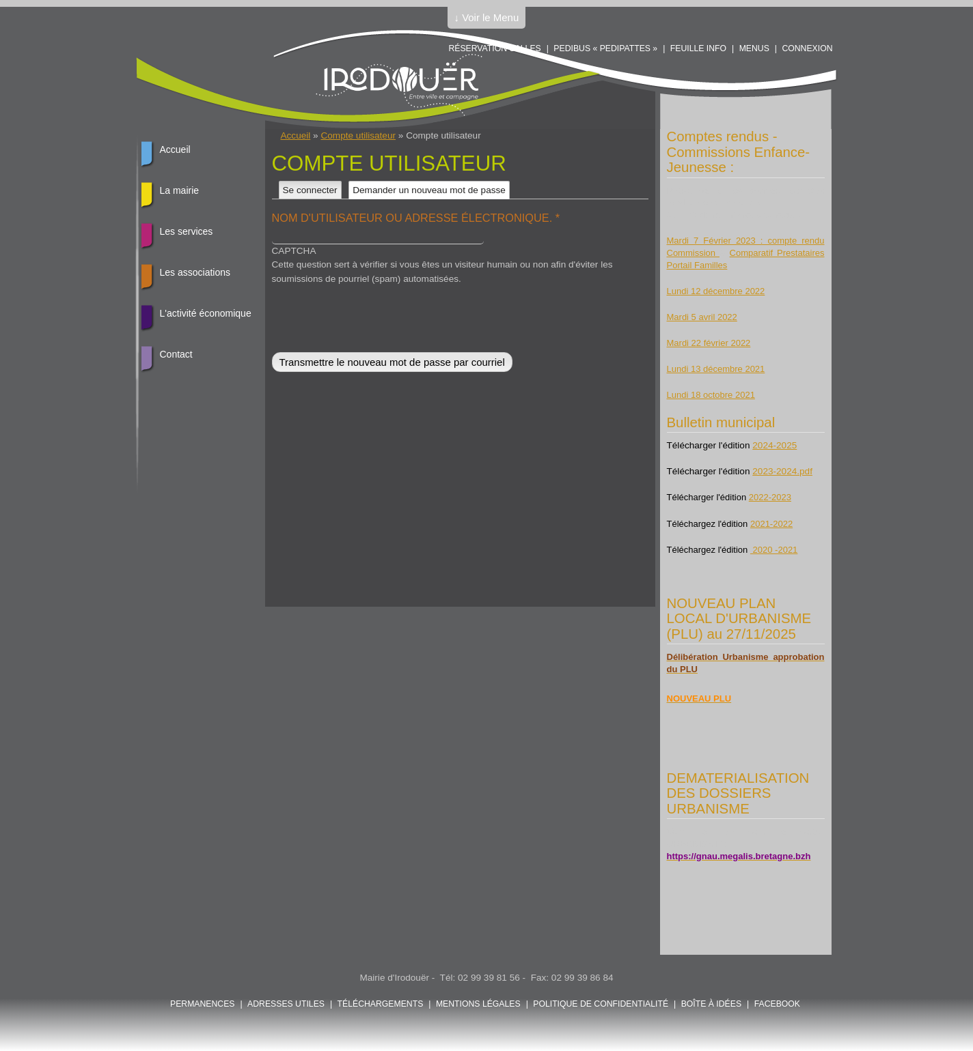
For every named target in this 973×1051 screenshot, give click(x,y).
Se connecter (310, 190)
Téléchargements (381, 1004)
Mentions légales (478, 1004)
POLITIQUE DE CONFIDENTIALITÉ (600, 1004)
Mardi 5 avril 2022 (702, 317)
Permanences (202, 1004)
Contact (176, 354)
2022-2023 (770, 497)
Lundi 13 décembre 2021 (716, 369)
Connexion (807, 48)
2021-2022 (771, 524)
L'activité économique (205, 313)
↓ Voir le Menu (486, 17)
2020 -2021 (773, 550)
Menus (754, 48)
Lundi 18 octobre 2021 (711, 395)
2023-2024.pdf (782, 471)
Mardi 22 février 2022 (709, 343)
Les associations (195, 272)
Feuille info (698, 48)
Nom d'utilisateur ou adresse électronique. (416, 218)
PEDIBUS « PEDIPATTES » (605, 48)
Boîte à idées (711, 1004)
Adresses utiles (286, 1004)
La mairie (180, 190)
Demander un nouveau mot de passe (431, 190)
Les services (186, 231)
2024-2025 (774, 445)
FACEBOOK (777, 1004)
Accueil (296, 135)
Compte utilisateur (358, 135)
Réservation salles (494, 48)
